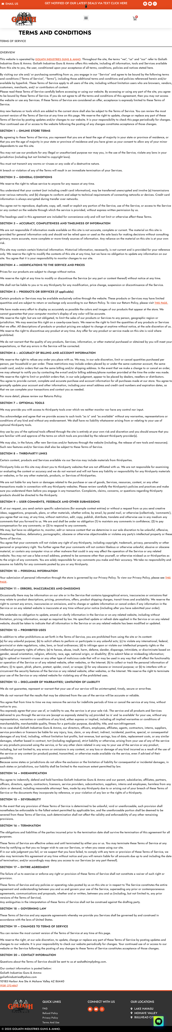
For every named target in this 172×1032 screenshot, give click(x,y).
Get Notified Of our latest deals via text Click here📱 (86, 4)
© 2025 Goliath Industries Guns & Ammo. (31, 1029)
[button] (86, 18)
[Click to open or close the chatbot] (159, 1020)
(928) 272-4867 (9, 985)
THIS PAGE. (161, 303)
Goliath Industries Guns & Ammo (58, 59)
